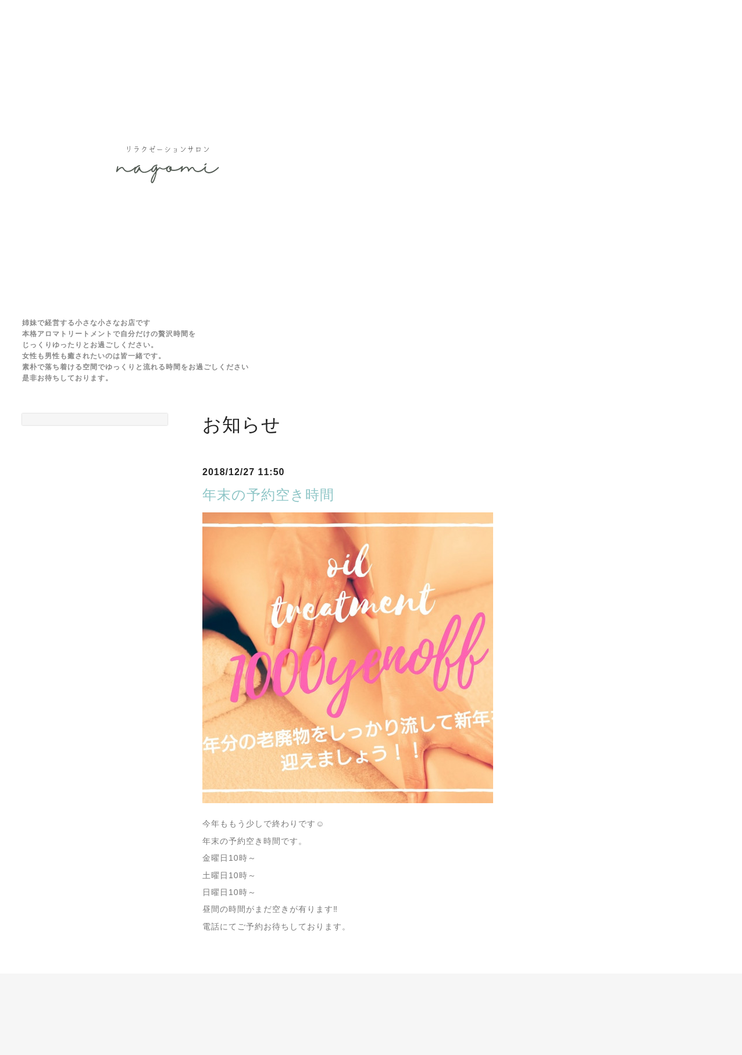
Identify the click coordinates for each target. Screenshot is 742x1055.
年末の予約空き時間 (268, 494)
